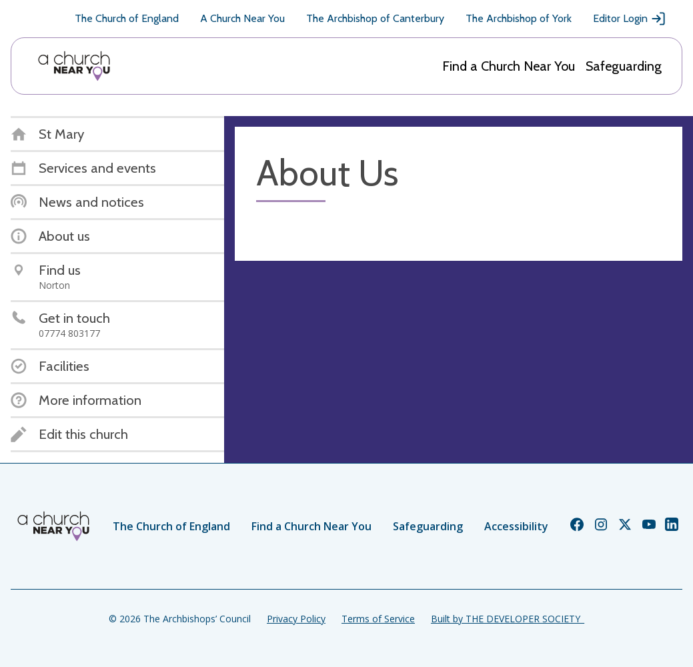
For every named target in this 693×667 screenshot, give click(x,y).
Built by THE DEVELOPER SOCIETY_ (507, 618)
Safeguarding (624, 66)
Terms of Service (378, 618)
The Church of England (127, 18)
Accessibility (516, 526)
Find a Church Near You (508, 66)
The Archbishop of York (519, 18)
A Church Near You (242, 18)
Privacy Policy (296, 618)
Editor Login (629, 19)
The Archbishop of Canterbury (375, 18)
